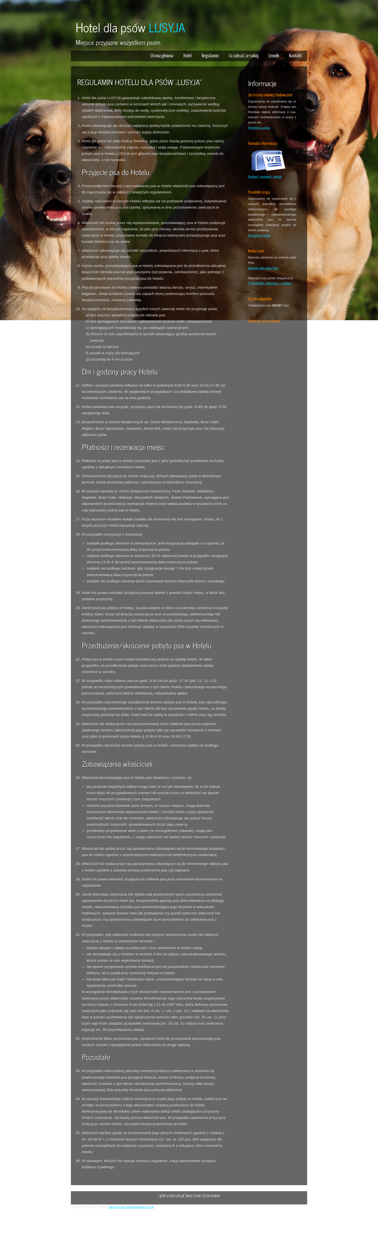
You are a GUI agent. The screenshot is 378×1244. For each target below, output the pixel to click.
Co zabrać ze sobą (243, 55)
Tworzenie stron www (202, 1195)
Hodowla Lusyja (259, 127)
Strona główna (161, 55)
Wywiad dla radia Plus (263, 268)
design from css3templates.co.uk (131, 1207)
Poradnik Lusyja (259, 235)
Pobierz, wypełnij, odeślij (265, 176)
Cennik (274, 55)
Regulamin (210, 55)
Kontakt (295, 55)
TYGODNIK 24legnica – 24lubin (270, 283)
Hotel (187, 55)
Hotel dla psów (130, 27)
